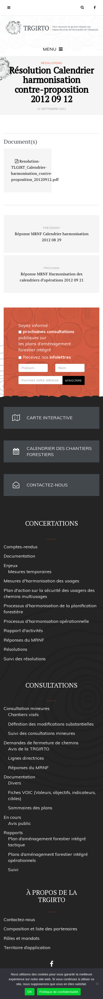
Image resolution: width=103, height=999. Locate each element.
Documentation (19, 556)
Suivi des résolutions (25, 659)
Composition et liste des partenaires (40, 929)
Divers (14, 783)
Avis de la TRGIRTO (28, 749)
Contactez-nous (19, 919)
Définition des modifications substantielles (51, 724)
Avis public (19, 823)
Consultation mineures (27, 708)
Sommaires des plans (30, 808)
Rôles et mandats (21, 938)
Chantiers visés (23, 714)
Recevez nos (44, 357)
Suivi (13, 869)
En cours (12, 817)
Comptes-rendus (21, 547)
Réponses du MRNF (24, 640)
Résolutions (51, 63)
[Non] (96, 983)
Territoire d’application (27, 947)
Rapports (13, 832)
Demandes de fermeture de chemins (41, 743)
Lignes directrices (26, 758)
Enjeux (11, 565)
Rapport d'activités (23, 630)
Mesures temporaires (30, 571)
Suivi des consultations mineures (41, 733)
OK (29, 992)
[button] (82, 7)
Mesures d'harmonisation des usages (41, 581)
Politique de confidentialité (58, 992)
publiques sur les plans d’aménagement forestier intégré (46, 341)
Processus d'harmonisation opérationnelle (46, 621)
